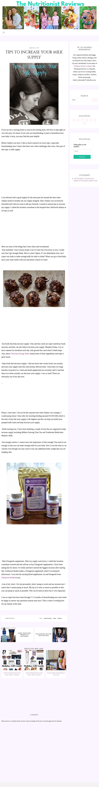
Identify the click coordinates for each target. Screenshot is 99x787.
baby (54, 618)
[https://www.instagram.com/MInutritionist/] (74, 120)
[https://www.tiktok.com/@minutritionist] (86, 120)
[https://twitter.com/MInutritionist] (91, 120)
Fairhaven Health (8, 577)
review (60, 618)
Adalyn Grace (48, 618)
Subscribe (82, 157)
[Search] (94, 99)
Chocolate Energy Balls (20, 354)
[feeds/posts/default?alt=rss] (95, 120)
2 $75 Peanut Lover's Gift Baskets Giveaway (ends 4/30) (85, 180)
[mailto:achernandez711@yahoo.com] (84, 123)
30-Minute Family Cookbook (83, 66)
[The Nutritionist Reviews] (50, 28)
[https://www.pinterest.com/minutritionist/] (78, 120)
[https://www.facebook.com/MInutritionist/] (82, 120)
